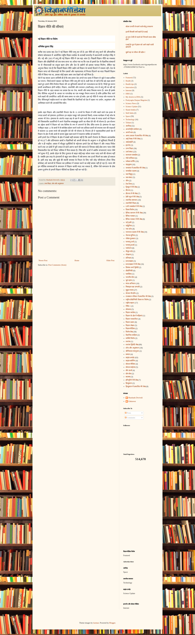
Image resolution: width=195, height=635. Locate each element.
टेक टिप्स (129, 184)
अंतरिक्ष (128, 126)
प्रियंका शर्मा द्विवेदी (132, 267)
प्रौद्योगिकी (129, 271)
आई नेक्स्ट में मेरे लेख (133, 139)
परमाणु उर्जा (130, 242)
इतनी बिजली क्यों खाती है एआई (137, 32)
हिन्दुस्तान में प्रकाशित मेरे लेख (136, 386)
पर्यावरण (129, 248)
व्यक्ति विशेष (130, 338)
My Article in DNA (133, 97)
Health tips (130, 84)
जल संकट (129, 177)
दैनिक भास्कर (130, 216)
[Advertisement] (140, 505)
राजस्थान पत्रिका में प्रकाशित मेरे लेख (138, 296)
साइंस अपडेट (130, 358)
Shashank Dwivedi (135, 398)
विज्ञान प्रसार (130, 322)
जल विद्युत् (129, 174)
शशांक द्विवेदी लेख (132, 345)
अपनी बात (129, 132)
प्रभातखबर (129, 261)
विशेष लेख (129, 332)
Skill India (130, 113)
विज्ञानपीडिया (130, 329)
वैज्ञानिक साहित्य (131, 335)
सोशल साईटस (130, 367)
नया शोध (129, 229)
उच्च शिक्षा (47, 183)
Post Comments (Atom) (57, 265)
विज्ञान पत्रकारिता (132, 319)
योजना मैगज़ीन (131, 293)
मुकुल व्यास (130, 290)
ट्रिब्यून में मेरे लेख (131, 187)
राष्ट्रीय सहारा (130, 303)
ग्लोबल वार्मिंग (130, 161)
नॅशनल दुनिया (130, 235)
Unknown (132, 401)
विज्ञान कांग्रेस (130, 312)
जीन (127, 181)
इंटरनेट (128, 145)
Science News (131, 103)
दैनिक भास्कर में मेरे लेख (134, 219)
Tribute (128, 123)
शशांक (128, 341)
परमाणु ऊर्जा (130, 245)
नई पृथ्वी (129, 222)
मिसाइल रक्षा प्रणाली (133, 287)
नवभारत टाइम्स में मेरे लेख (135, 232)
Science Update (131, 107)
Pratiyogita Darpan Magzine (136, 100)
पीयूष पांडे (129, 251)
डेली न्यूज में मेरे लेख (132, 197)
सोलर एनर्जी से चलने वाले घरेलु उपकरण (139, 27)
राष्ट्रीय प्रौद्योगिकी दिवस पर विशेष (137, 300)
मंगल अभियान (131, 283)
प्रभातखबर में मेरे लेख (133, 264)
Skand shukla (131, 110)
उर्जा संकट (129, 152)
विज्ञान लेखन (130, 325)
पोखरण (128, 255)
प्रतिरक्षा (128, 258)
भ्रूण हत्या (129, 280)
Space (128, 116)
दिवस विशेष (130, 210)
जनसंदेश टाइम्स (131, 171)
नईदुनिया (129, 226)
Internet (129, 90)
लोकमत (128, 309)
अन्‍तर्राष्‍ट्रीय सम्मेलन (132, 129)
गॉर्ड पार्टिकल (130, 158)
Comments (130, 418)
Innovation (130, 87)
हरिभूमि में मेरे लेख (132, 380)
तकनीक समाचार (131, 200)
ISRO (128, 94)
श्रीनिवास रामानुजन (132, 351)
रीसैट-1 (128, 306)
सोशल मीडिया (130, 364)
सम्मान (128, 354)
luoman (96, 623)
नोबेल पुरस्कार (131, 238)
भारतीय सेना (130, 277)
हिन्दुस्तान (129, 383)
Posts (128, 413)
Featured (129, 78)
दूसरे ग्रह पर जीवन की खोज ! (136, 52)
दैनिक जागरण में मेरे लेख (134, 213)
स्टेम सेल (128, 374)
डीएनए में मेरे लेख (132, 193)
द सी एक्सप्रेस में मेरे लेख (134, 206)
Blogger (112, 623)
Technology (130, 120)
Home (77, 261)
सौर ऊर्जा (129, 370)
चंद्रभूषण (129, 165)
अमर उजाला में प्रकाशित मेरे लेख (137, 136)
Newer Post (43, 261)
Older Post (110, 261)
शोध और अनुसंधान (58, 183)
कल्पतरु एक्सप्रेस (131, 155)
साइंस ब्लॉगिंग (130, 361)
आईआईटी (129, 142)
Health (128, 81)
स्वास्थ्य (128, 377)
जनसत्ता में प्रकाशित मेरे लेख (135, 168)
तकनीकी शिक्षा (131, 203)
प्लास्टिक (129, 274)
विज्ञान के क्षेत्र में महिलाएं (134, 316)
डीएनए (128, 190)
